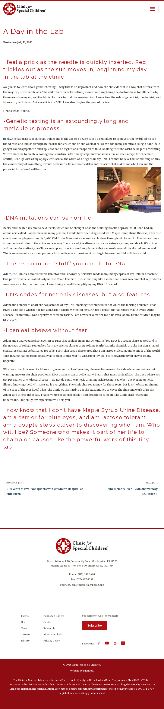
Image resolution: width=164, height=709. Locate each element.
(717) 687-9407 (86, 574)
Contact (48, 622)
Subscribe (94, 625)
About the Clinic (52, 634)
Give (23, 622)
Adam (7, 274)
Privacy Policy (51, 640)
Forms (25, 615)
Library (25, 640)
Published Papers (53, 615)
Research (49, 628)
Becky (7, 138)
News (24, 628)
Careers (26, 634)
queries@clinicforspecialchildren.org (82, 584)
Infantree (88, 670)
